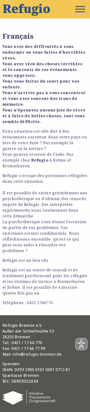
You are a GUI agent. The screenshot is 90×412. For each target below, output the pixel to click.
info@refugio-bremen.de (37, 354)
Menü (80, 9)
